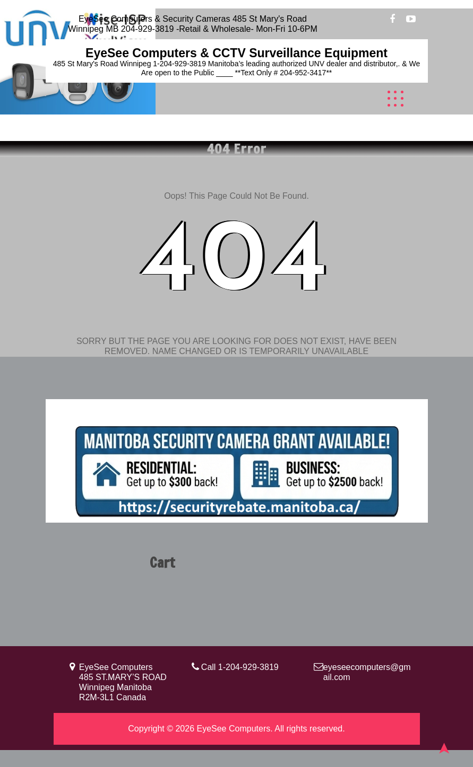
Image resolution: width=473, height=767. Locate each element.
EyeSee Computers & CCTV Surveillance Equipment (236, 53)
